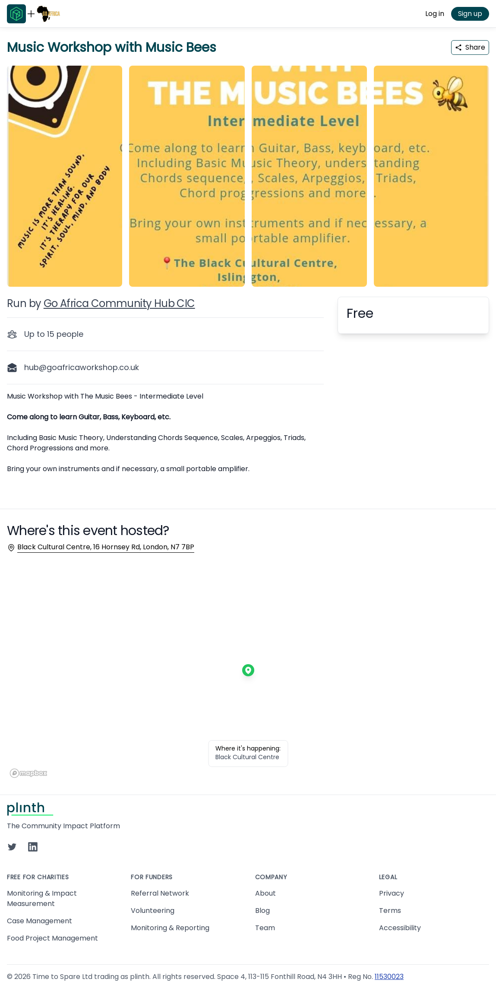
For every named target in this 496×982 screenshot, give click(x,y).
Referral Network (160, 893)
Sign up (470, 14)
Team (265, 928)
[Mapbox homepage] (28, 773)
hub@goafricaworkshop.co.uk (81, 367)
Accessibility (400, 928)
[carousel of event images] (248, 171)
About (265, 893)
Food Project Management (52, 938)
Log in (434, 14)
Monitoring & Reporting (170, 928)
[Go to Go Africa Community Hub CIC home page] (48, 13)
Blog (262, 910)
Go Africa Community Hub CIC (119, 303)
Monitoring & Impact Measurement (42, 898)
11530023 (389, 977)
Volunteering (152, 910)
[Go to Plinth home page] (16, 13)
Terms (390, 910)
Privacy (391, 893)
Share (470, 47)
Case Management (39, 921)
